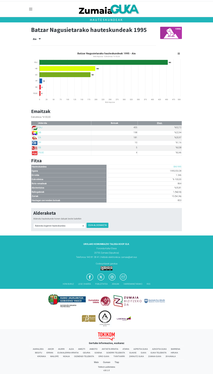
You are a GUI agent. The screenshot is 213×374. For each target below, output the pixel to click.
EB (39, 147)
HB (39, 132)
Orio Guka (103, 356)
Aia (37, 39)
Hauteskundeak (106, 20)
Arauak (115, 284)
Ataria (126, 349)
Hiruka (174, 353)
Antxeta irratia (110, 349)
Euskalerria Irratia (68, 353)
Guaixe (133, 353)
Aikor (51, 349)
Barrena (175, 349)
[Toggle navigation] (31, 9)
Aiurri (61, 349)
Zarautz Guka (136, 356)
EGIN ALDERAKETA (97, 225)
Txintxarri (119, 356)
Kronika (41, 356)
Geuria (86, 353)
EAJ (40, 127)
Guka (143, 353)
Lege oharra (84, 284)
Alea (71, 349)
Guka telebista (158, 353)
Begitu (38, 353)
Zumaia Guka (154, 356)
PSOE (41, 152)
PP (39, 142)
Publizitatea (101, 284)
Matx (96, 362)
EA (39, 137)
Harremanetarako (133, 284)
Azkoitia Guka (159, 349)
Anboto (94, 349)
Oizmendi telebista (84, 356)
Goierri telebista (115, 353)
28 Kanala (171, 356)
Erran (49, 353)
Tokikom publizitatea (106, 367)
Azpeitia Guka (141, 349)
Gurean (106, 362)
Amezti (81, 349)
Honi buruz (68, 284)
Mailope (54, 356)
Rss (148, 284)
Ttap (117, 362)
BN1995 (177, 166)
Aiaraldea (38, 349)
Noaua (66, 356)
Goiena (98, 353)
